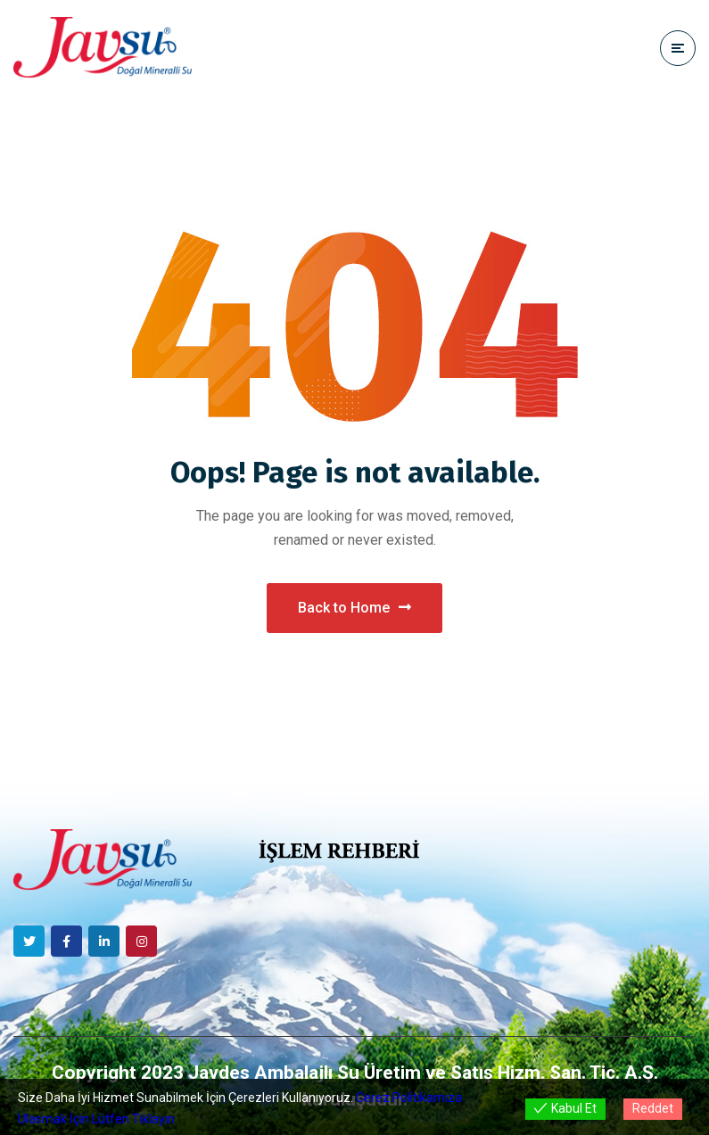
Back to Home (354, 607)
